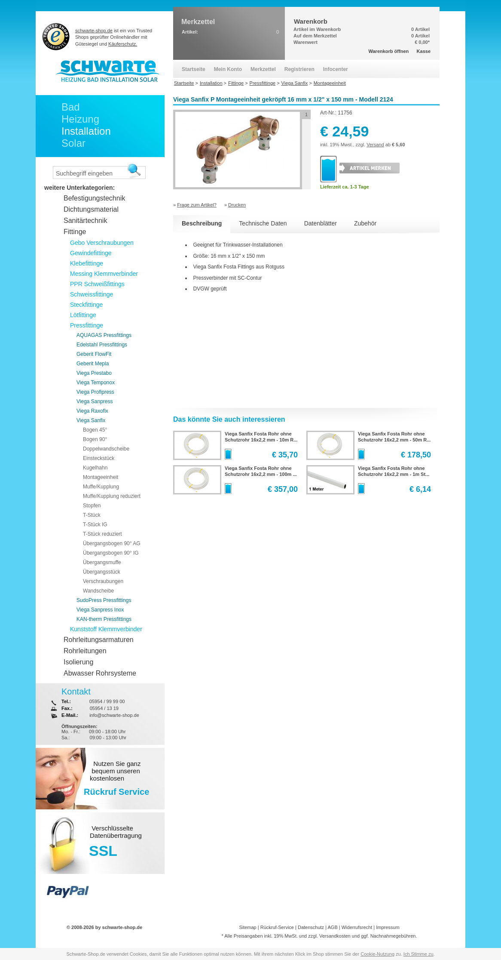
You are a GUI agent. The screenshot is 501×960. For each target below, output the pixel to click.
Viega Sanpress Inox (100, 610)
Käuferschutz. (122, 43)
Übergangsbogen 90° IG (111, 553)
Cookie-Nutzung (377, 954)
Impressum (387, 927)
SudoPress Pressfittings (103, 600)
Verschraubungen (103, 581)
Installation (86, 131)
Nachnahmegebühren (393, 935)
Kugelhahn (95, 468)
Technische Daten (263, 223)
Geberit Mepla (92, 364)
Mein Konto (228, 69)
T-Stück (92, 515)
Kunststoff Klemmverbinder (106, 629)
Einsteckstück (98, 458)
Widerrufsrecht (357, 927)
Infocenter (335, 69)
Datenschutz (311, 927)
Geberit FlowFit (93, 354)
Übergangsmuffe (102, 562)
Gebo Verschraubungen (102, 242)
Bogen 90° (95, 439)
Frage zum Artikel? (197, 204)
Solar (73, 143)
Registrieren (299, 69)
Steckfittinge (86, 304)
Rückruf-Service (277, 927)
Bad (70, 107)
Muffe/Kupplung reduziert (112, 496)
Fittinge (75, 231)
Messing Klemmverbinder (104, 273)
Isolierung (78, 662)
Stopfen (92, 506)
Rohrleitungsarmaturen (99, 639)
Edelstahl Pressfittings (101, 345)
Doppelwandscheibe (106, 449)
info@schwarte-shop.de (114, 715)
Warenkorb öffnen (389, 51)
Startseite (193, 69)
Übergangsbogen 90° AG (112, 543)
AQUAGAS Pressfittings (103, 335)
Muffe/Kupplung (101, 487)
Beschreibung (202, 223)
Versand (375, 144)
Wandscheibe (98, 591)
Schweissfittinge (91, 294)
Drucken (237, 204)
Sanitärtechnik (85, 220)
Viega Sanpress (94, 401)
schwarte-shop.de (94, 30)
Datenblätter (320, 223)
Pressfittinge (86, 325)
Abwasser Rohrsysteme (100, 673)
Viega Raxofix (92, 411)
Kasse (424, 51)
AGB (332, 927)
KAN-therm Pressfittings (103, 619)
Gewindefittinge (91, 253)
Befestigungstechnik (94, 198)
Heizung (80, 119)
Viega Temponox (95, 383)
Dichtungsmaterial (91, 209)
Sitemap (247, 927)
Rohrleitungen (85, 650)
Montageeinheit (100, 477)
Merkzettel (263, 69)
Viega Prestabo (94, 373)
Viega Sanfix (90, 420)
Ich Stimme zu (418, 954)
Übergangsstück (101, 572)
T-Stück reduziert (102, 534)
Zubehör (365, 223)
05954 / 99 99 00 (107, 701)
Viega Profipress (95, 392)
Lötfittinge (83, 315)
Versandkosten (335, 935)
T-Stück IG (95, 525)
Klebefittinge (86, 263)
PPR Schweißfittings (97, 284)
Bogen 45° (95, 430)
